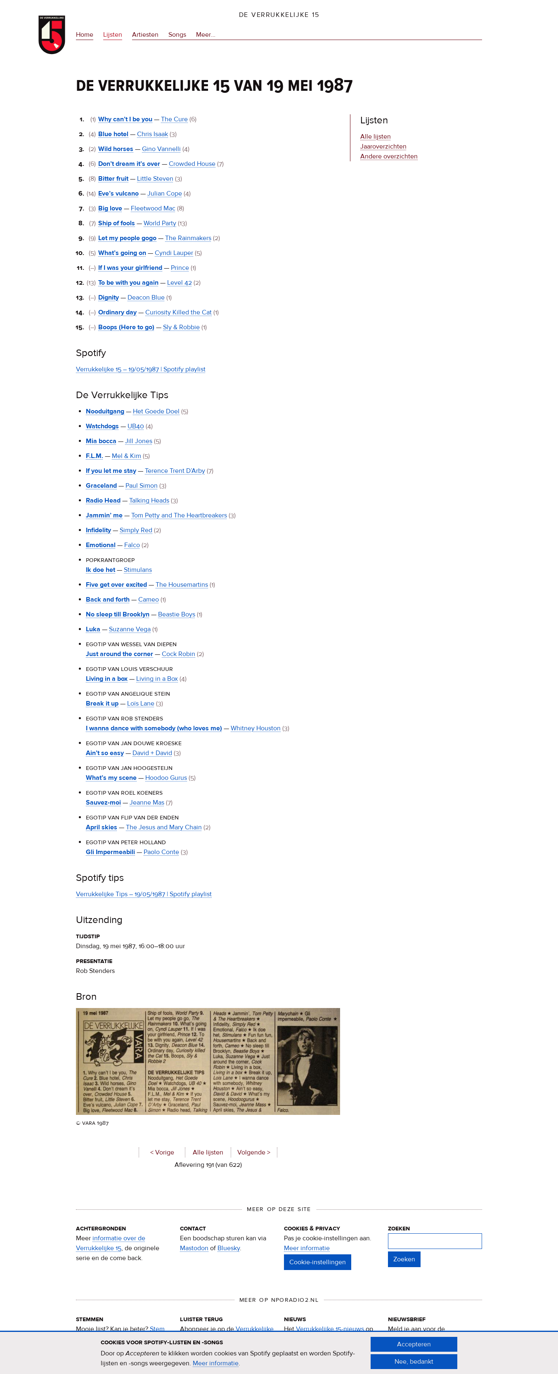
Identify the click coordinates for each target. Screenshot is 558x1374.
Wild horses (115, 149)
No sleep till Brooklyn (117, 614)
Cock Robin (178, 654)
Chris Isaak (152, 134)
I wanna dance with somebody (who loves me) (154, 728)
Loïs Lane (140, 703)
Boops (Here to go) (126, 327)
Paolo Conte (161, 852)
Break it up (102, 703)
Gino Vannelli (161, 149)
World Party (160, 223)
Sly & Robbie (181, 327)
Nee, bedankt (414, 1362)
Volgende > (253, 1152)
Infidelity (98, 530)
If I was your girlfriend (130, 268)
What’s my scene (111, 778)
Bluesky (229, 1248)
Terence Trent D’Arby (175, 471)
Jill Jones (138, 441)
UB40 (136, 426)
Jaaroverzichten (383, 146)
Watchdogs (102, 426)
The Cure (174, 119)
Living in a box (107, 679)
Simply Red (136, 530)
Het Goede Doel (156, 411)
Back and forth (108, 599)
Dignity (108, 297)
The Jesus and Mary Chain (164, 827)
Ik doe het (100, 570)
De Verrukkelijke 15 (279, 15)
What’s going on (122, 253)
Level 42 (179, 283)
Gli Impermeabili (110, 852)
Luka (93, 629)
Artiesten (145, 35)
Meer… (205, 35)
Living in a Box (157, 679)
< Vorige (162, 1152)
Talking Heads (149, 500)
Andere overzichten (389, 156)
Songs (177, 35)
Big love (110, 208)
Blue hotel (113, 134)
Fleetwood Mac (153, 208)
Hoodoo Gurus (166, 778)
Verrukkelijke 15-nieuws (330, 1329)
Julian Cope (164, 193)
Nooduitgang (105, 411)
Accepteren (414, 1345)
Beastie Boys (176, 614)
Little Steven (155, 179)
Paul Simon (141, 486)
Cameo (148, 599)
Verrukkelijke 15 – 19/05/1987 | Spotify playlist (141, 369)
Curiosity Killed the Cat (178, 312)
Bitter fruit (113, 179)
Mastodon (194, 1248)
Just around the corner (119, 654)
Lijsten (112, 35)
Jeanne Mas (147, 802)
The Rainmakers (188, 238)
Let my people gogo (127, 238)
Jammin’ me (104, 515)
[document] (279, 1354)
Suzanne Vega (130, 629)
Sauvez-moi (103, 802)
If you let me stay (111, 471)
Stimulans (138, 570)
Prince (180, 268)
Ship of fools (116, 223)
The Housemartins (182, 585)
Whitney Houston (256, 728)
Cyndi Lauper (174, 253)
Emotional (101, 545)
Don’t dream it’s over (129, 164)
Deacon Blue (146, 297)
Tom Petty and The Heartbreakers (179, 515)
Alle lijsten (208, 1152)
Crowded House (192, 164)
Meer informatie (307, 1248)
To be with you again (128, 283)
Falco (132, 545)
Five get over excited (116, 585)
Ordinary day (117, 312)
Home (84, 35)
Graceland (101, 486)
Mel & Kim (126, 456)
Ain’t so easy (105, 753)
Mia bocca (101, 441)
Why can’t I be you (125, 119)
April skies (101, 827)
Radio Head (103, 500)
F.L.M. (94, 456)
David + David (152, 753)
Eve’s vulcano (118, 193)
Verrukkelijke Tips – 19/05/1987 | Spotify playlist (144, 894)
